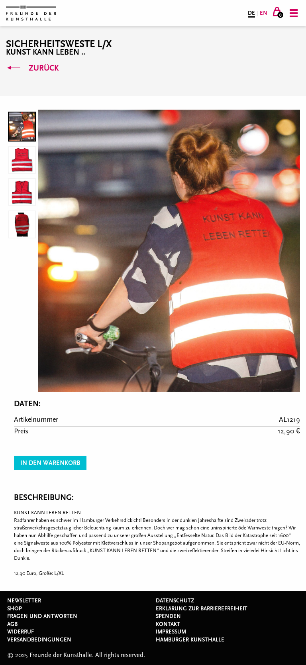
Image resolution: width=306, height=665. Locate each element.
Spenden (168, 616)
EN (263, 13)
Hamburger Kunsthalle (190, 640)
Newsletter (24, 601)
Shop (14, 609)
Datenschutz (175, 601)
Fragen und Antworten (42, 616)
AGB (12, 624)
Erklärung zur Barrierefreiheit (201, 609)
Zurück (32, 68)
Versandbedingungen (39, 640)
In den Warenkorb (50, 462)
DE (251, 13)
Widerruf (20, 632)
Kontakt (168, 624)
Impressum (171, 632)
